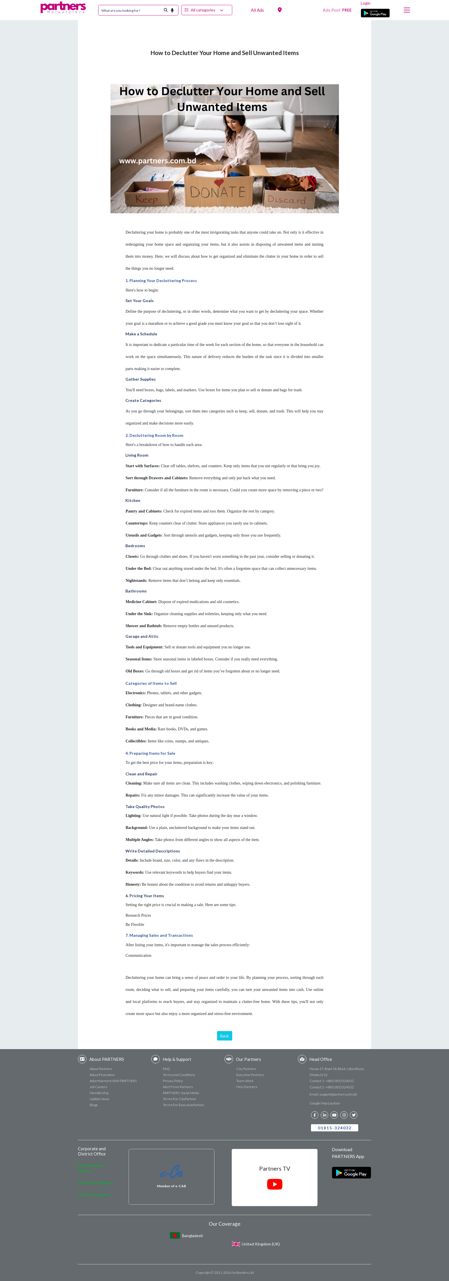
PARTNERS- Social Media (181, 1093)
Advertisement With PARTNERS (113, 1081)
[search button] (174, 10)
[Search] (131, 10)
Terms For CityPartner (179, 1099)
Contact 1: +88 (332, 1081)
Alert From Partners (178, 1087)
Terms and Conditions (179, 1075)
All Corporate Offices (91, 1168)
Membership (99, 1093)
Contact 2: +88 (332, 1087)
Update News (99, 1099)
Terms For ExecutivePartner (183, 1105)
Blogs (94, 1105)
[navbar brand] (63, 6)
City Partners (246, 1069)
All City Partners (94, 1194)
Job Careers (98, 1087)
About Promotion (102, 1075)
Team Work (244, 1081)
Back (224, 1035)
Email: (333, 1094)
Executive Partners (250, 1075)
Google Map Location (325, 1103)
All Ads (257, 10)
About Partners (101, 1069)
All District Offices (95, 1182)
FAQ (166, 1069)
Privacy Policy (173, 1081)
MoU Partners (246, 1087)
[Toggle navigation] (407, 10)
